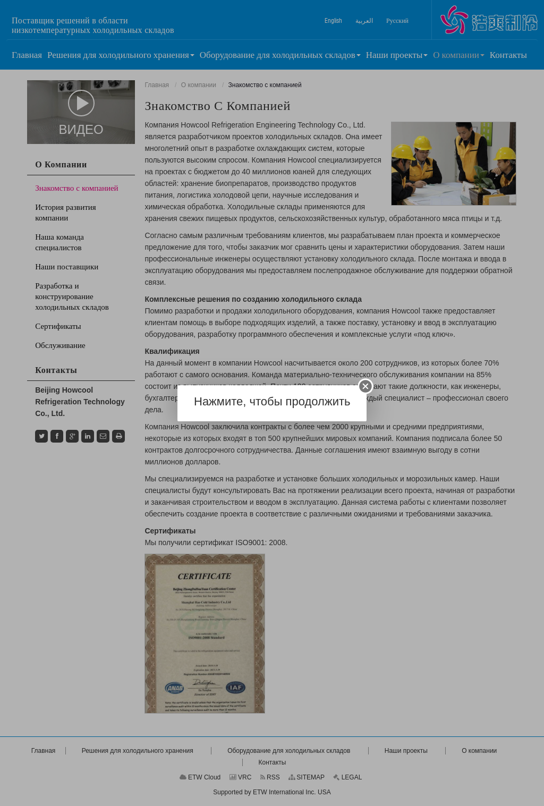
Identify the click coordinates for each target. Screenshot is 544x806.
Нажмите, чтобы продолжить (272, 401)
